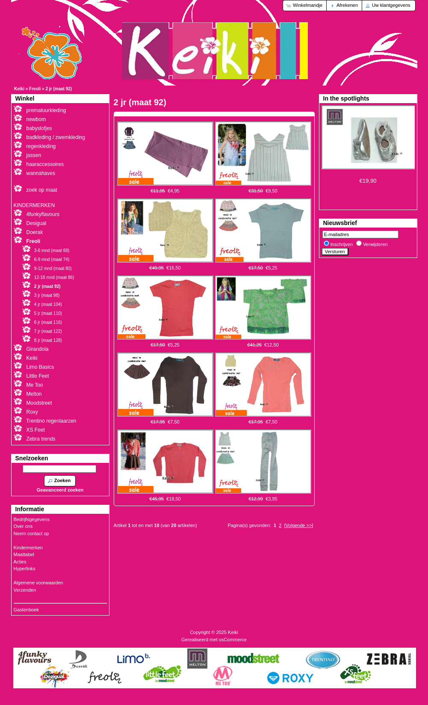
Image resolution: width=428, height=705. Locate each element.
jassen (34, 155)
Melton (34, 394)
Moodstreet (39, 403)
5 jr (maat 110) (48, 313)
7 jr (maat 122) (48, 331)
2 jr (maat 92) (58, 88)
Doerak (35, 232)
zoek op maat (42, 190)
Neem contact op (31, 533)
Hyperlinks (24, 568)
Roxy (32, 412)
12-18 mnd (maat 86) (54, 277)
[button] (305, 5)
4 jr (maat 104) (48, 304)
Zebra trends (41, 439)
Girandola (38, 349)
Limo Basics (40, 367)
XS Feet (36, 430)
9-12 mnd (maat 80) (53, 268)
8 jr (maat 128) (48, 340)
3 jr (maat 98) (46, 295)
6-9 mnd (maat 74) (51, 259)
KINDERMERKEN (34, 205)
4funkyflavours (43, 214)
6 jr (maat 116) (48, 322)
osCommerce (233, 639)
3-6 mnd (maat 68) (51, 250)
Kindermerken (28, 547)
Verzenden (25, 589)
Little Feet (38, 376)
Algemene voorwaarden (38, 582)
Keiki (19, 88)
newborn (36, 119)
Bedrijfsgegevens (32, 519)
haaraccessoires (45, 164)
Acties (20, 561)
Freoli (35, 88)
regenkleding (41, 146)
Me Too (35, 385)
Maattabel (24, 554)
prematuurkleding (46, 110)
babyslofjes (39, 128)
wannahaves (41, 173)
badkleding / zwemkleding (56, 137)
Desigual (37, 223)
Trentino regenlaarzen (51, 421)
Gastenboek (26, 609)
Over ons (23, 526)
